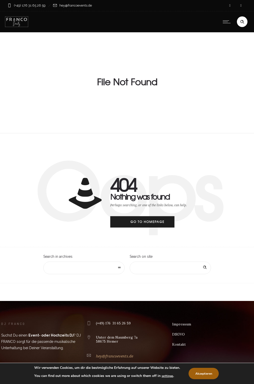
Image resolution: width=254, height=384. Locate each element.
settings (167, 376)
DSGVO (178, 334)
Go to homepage (147, 221)
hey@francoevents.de (114, 356)
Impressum (181, 324)
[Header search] (242, 22)
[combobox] (84, 268)
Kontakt (179, 344)
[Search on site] (170, 268)
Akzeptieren (207, 374)
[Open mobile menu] (228, 22)
